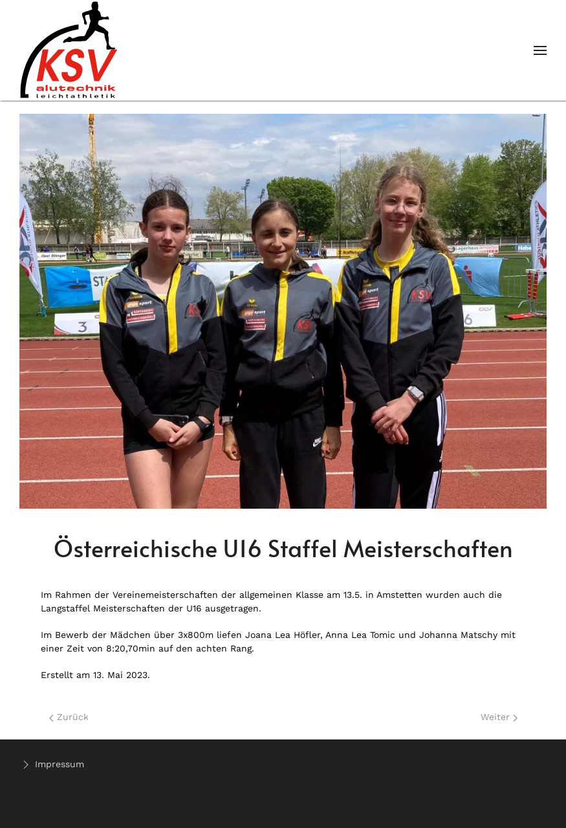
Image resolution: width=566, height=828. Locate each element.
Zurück (69, 717)
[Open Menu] (540, 50)
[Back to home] (69, 50)
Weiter (499, 717)
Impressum (51, 764)
